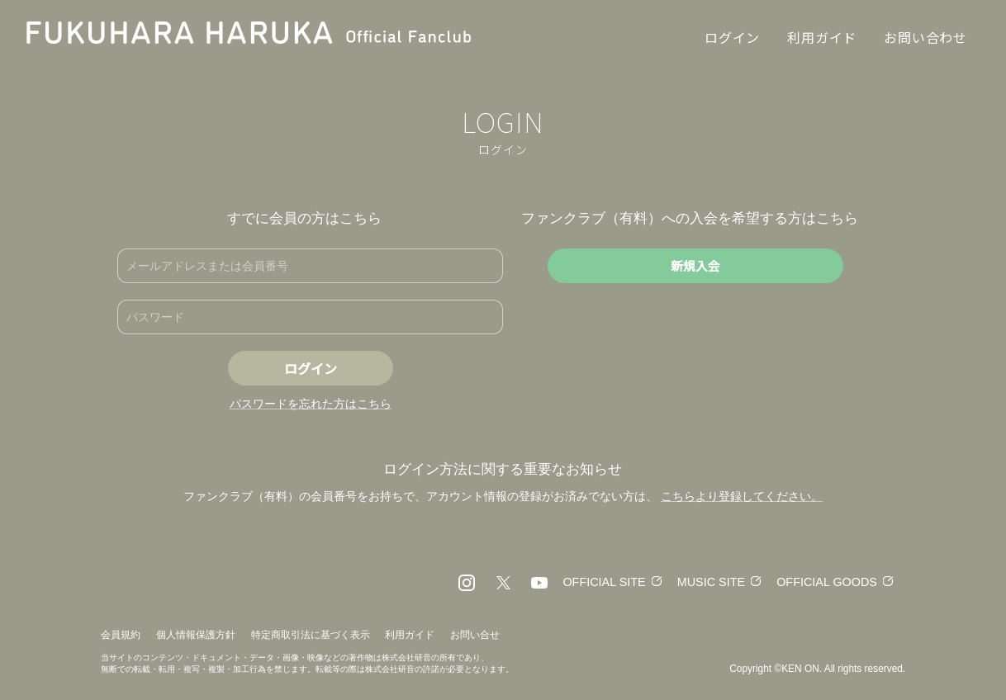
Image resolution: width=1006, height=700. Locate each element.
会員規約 (120, 635)
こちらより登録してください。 (742, 496)
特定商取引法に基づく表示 (310, 635)
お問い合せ (475, 635)
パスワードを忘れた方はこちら (310, 403)
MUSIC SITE (704, 582)
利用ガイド (409, 635)
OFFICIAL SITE (595, 582)
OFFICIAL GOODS (824, 582)
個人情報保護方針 (195, 635)
